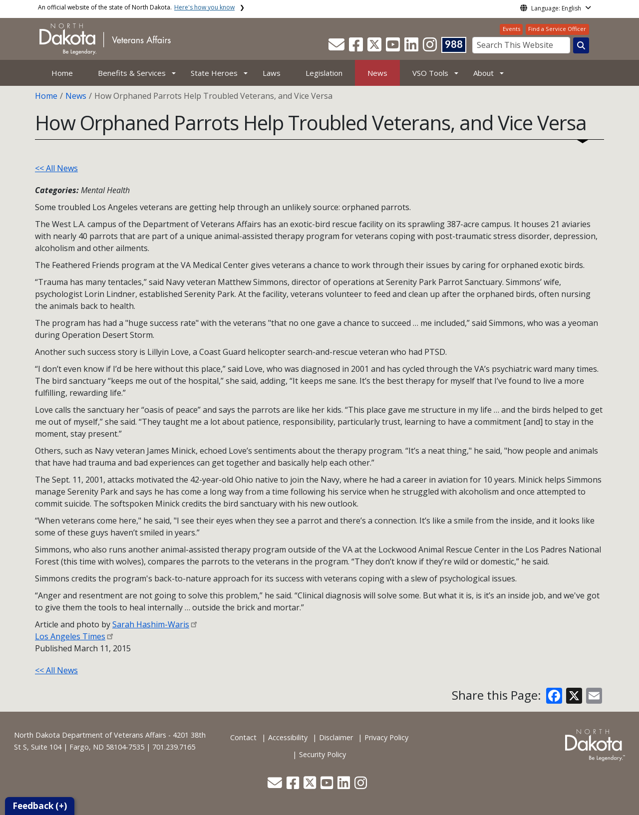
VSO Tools (430, 73)
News (377, 73)
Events (511, 28)
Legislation (324, 73)
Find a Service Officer (557, 28)
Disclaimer (336, 737)
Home (62, 73)
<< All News (56, 168)
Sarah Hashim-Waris (150, 624)
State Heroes (214, 73)
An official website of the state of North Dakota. (136, 7)
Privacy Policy (386, 737)
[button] (337, 47)
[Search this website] (581, 45)
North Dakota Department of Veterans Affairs (90, 735)
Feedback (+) (39, 806)
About (483, 73)
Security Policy (322, 754)
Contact (243, 737)
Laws (272, 73)
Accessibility (288, 737)
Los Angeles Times (70, 636)
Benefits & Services (132, 73)
